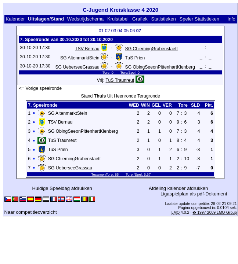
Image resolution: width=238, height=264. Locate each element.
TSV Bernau (87, 48)
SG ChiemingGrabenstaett (151, 48)
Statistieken (163, 19)
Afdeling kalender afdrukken (178, 188)
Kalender (15, 19)
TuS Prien (135, 57)
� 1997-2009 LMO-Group (214, 212)
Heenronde (125, 96)
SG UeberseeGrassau (77, 67)
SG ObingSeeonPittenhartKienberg (160, 67)
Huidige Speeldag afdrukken (62, 188)
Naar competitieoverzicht (30, 212)
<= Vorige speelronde (40, 88)
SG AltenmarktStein (80, 57)
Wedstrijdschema (85, 19)
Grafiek (140, 19)
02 (107, 30)
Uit (110, 96)
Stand (87, 96)
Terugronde (148, 96)
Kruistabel (118, 19)
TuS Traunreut (120, 80)
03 (113, 30)
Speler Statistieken (199, 19)
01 (101, 30)
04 (120, 30)
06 (132, 30)
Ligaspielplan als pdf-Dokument (194, 194)
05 (126, 30)
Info (231, 19)
